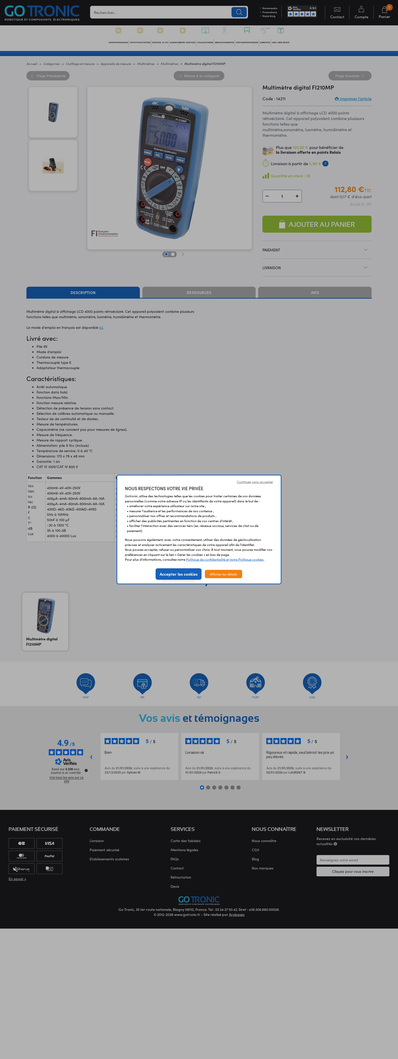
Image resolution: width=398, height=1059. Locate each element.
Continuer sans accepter (255, 481)
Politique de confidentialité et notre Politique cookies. (225, 559)
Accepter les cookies (178, 574)
